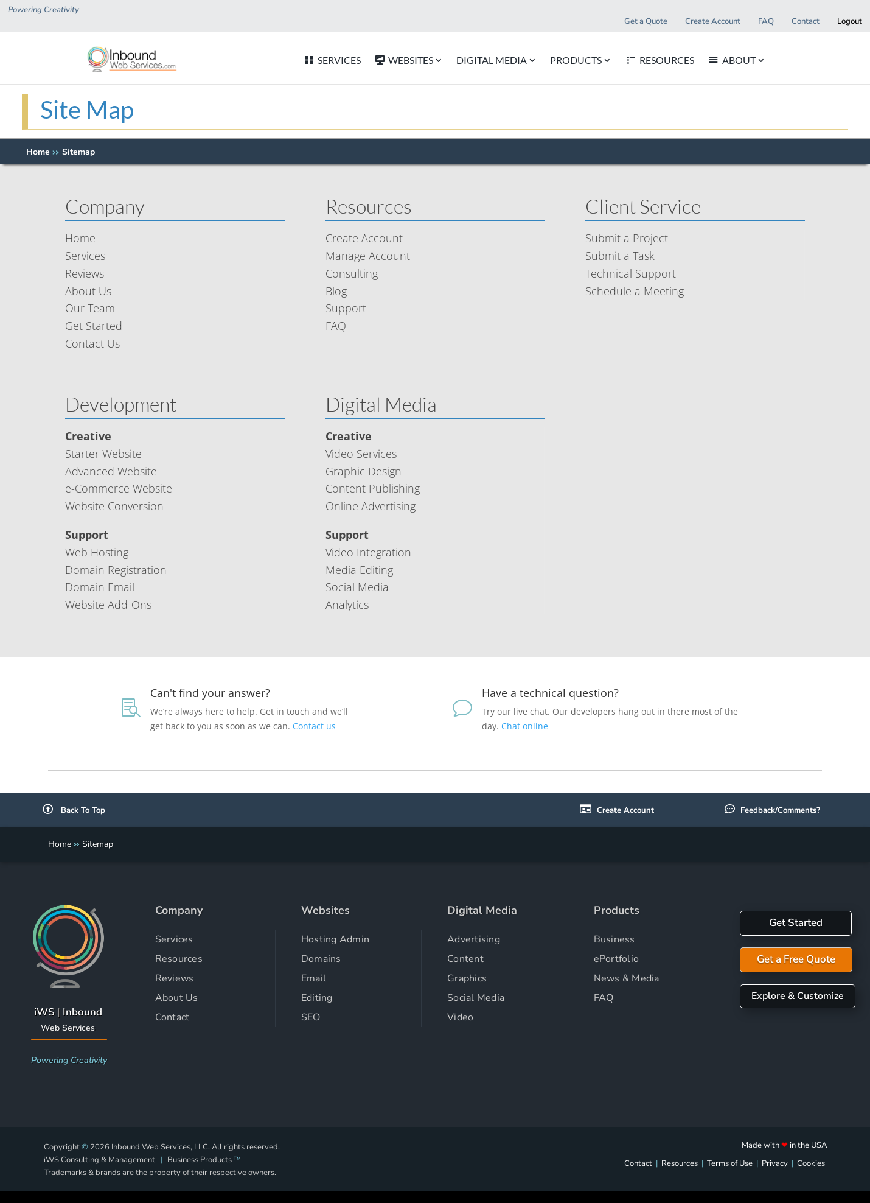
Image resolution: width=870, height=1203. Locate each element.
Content (465, 959)
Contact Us (92, 343)
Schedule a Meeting (634, 291)
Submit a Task (620, 255)
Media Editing (359, 570)
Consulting (351, 273)
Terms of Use (730, 1163)
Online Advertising (370, 506)
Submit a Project (626, 238)
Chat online (526, 726)
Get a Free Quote (796, 959)
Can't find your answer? (210, 693)
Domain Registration (116, 570)
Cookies (811, 1163)
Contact (172, 1017)
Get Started (93, 325)
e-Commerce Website (118, 488)
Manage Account (367, 255)
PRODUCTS (632, 61)
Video (460, 1017)
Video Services (361, 453)
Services (85, 255)
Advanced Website (111, 471)
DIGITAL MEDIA (547, 61)
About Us (88, 291)
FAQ (335, 325)
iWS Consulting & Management (99, 1159)
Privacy (775, 1163)
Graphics (467, 978)
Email (313, 978)
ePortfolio (616, 959)
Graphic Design (363, 471)
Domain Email (99, 587)
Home (38, 152)
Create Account (364, 238)
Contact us (315, 726)
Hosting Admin (335, 939)
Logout (849, 21)
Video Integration (368, 552)
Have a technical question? (550, 693)
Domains (321, 959)
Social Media (357, 587)
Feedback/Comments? (780, 810)
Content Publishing (372, 488)
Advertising (473, 939)
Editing (317, 998)
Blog (336, 291)
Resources (179, 959)
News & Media (626, 978)
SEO (311, 1017)
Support (345, 308)
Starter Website (103, 453)
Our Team (90, 308)
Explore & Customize (797, 996)
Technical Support (630, 273)
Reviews (84, 273)
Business (614, 939)
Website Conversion (114, 506)
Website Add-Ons (108, 604)
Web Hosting (96, 552)
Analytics (347, 604)
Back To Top (74, 810)
